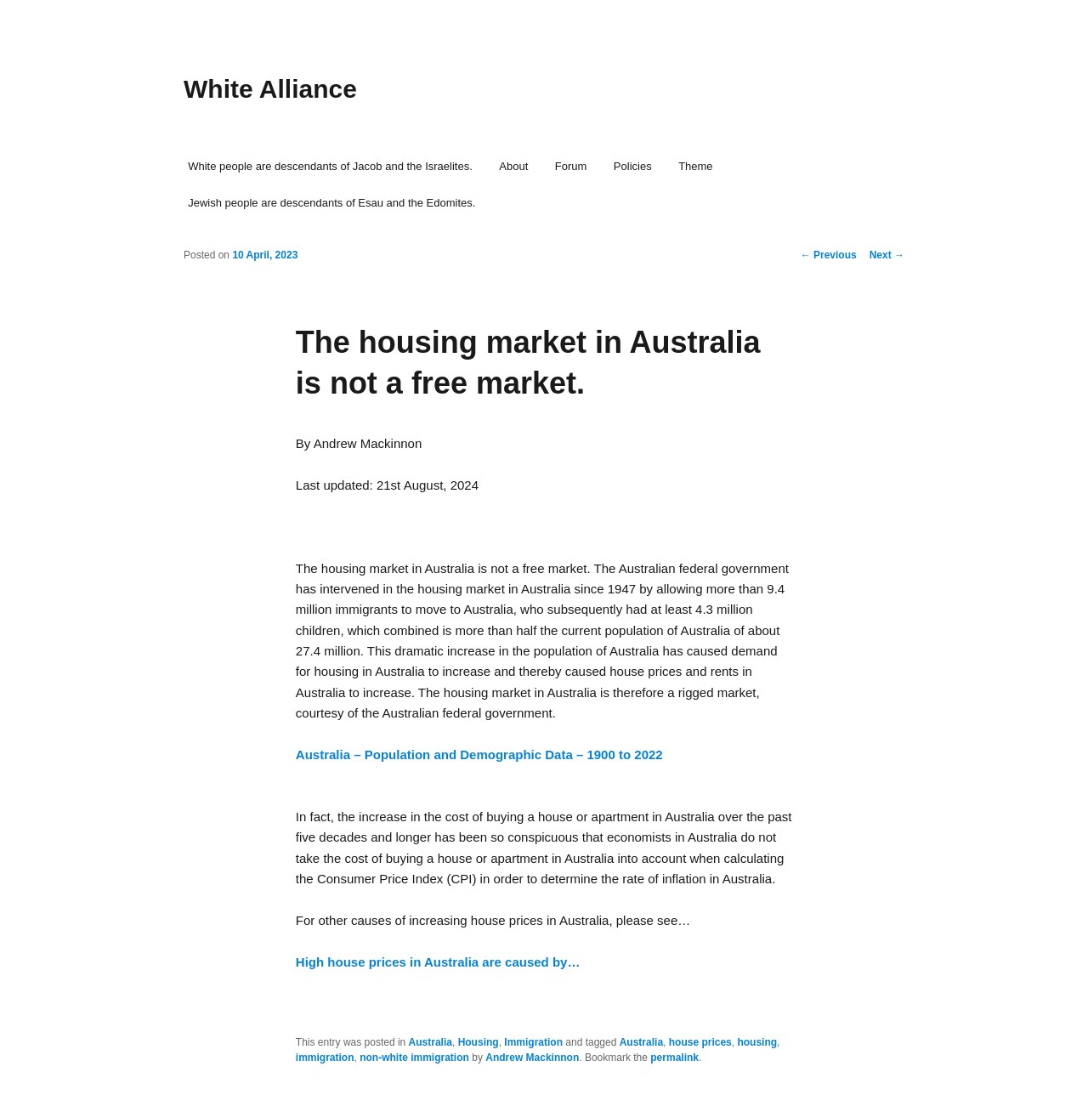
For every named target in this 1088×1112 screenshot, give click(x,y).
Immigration (533, 1042)
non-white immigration (414, 1058)
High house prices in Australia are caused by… (438, 962)
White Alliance (270, 89)
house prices (700, 1042)
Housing (478, 1042)
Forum (571, 166)
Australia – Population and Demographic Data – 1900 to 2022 (479, 754)
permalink (674, 1058)
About (513, 166)
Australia (430, 1042)
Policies (633, 166)
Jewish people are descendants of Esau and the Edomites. (331, 202)
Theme (695, 166)
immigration (325, 1058)
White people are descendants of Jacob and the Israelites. (330, 166)
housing (757, 1042)
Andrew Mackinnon (532, 1058)
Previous (829, 255)
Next (887, 255)
